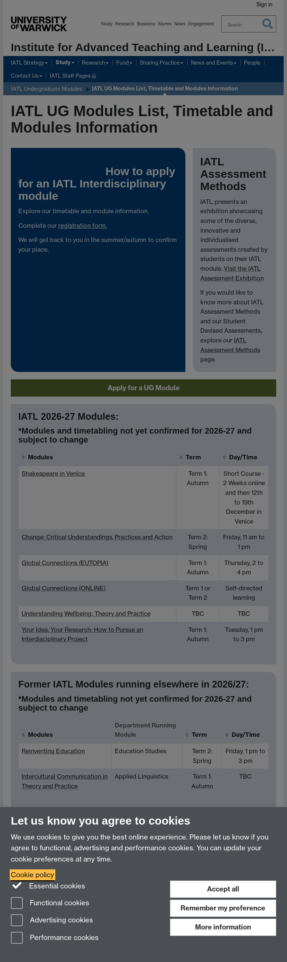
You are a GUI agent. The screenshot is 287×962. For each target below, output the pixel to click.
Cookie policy (32, 875)
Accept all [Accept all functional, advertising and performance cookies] (223, 889)
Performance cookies (55, 938)
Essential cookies (48, 885)
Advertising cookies (52, 921)
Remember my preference (222, 908)
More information (223, 927)
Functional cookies (50, 903)
